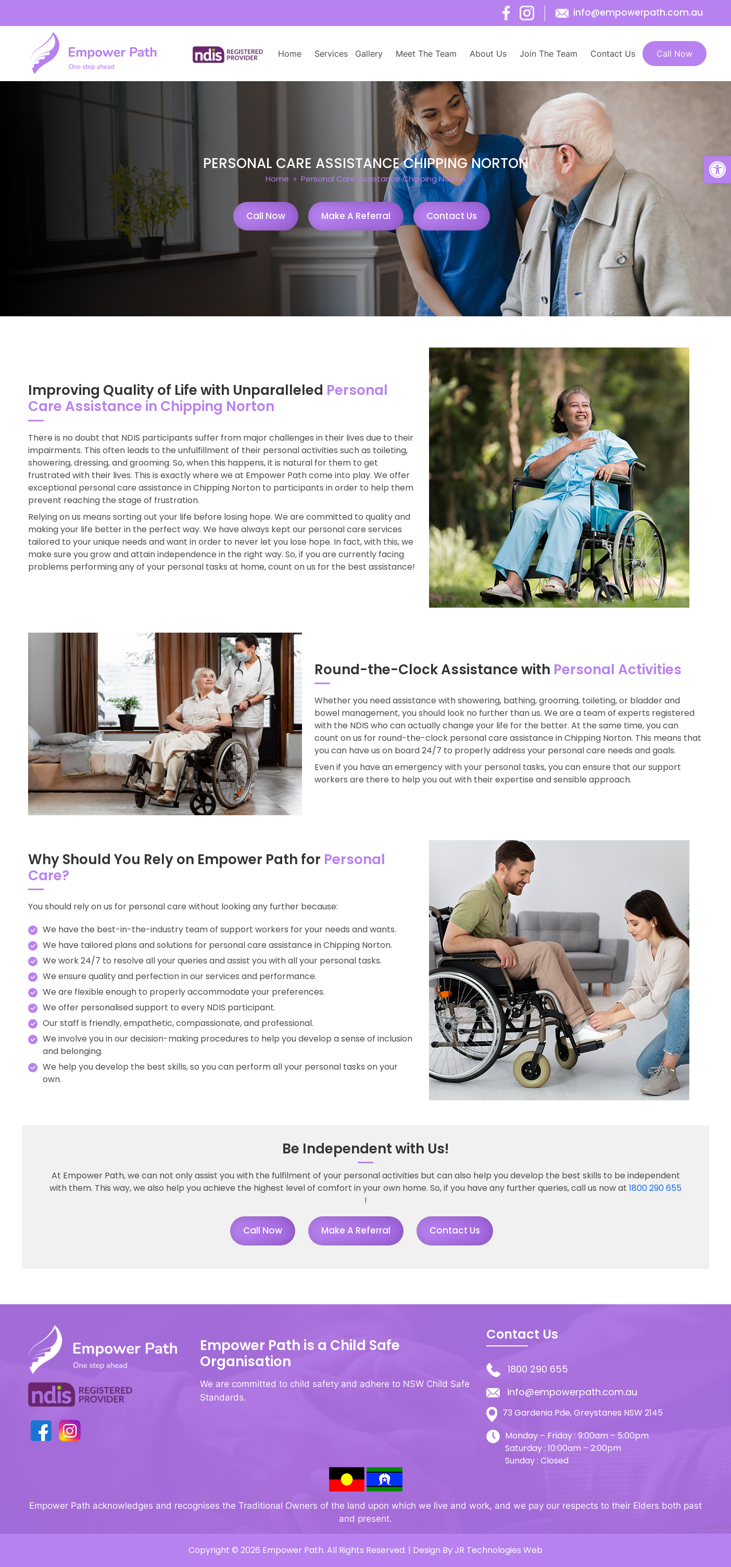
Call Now (674, 53)
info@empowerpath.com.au (638, 12)
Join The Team (548, 53)
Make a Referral (355, 216)
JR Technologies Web (499, 1550)
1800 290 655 (655, 1188)
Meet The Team (426, 53)
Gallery (369, 53)
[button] (717, 169)
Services (331, 53)
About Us (488, 53)
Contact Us (612, 53)
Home (289, 53)
